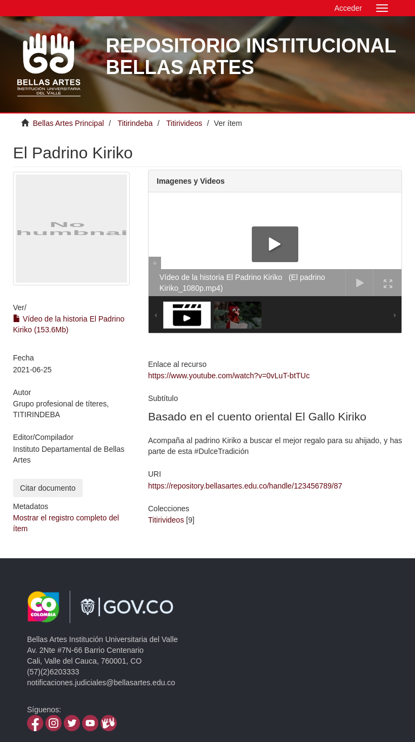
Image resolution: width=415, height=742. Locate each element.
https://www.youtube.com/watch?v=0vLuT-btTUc (229, 375)
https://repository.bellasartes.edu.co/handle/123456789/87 (245, 486)
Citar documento (48, 488)
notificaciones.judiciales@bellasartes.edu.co (101, 682)
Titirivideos (184, 123)
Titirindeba (135, 123)
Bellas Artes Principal (68, 123)
